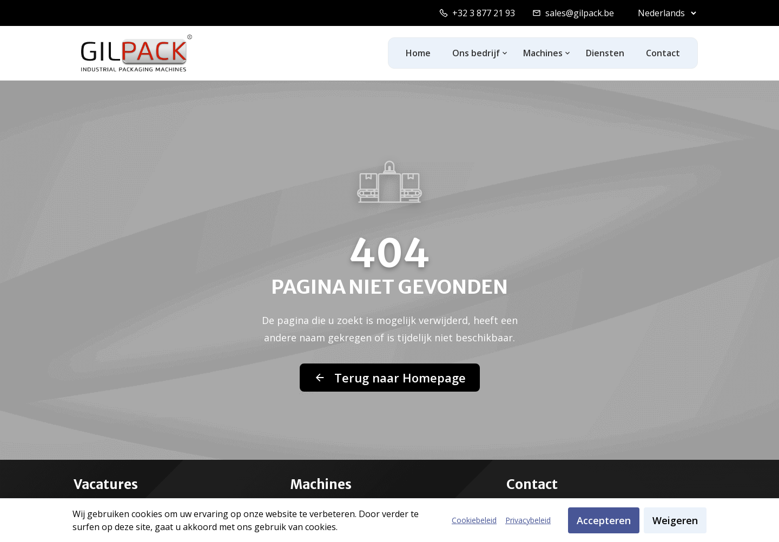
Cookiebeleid (474, 520)
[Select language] (664, 13)
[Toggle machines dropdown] (568, 53)
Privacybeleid (528, 520)
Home (418, 53)
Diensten (605, 53)
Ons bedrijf (476, 53)
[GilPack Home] (136, 53)
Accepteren (604, 520)
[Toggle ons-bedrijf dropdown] (505, 53)
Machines (543, 53)
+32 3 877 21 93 (483, 13)
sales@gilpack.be (579, 13)
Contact (663, 53)
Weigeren (675, 520)
